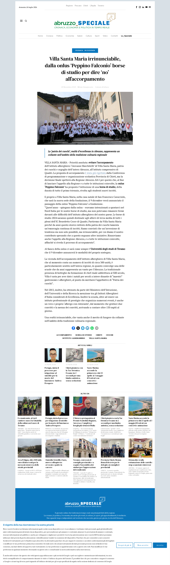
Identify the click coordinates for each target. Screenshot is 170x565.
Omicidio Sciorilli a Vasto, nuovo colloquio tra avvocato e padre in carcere (56, 464)
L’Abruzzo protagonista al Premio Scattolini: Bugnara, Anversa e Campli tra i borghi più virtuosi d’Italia (84, 422)
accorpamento (64, 335)
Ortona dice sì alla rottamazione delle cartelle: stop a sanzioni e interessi (140, 462)
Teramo (101, 6)
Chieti (85, 6)
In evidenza (89, 50)
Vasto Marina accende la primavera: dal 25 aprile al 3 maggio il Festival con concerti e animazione (95, 376)
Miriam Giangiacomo (85, 87)
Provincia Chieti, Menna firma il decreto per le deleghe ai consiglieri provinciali (111, 464)
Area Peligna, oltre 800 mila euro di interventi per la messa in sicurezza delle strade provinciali (29, 464)
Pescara (78, 6)
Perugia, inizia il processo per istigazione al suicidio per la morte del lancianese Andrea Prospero (53, 376)
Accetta (160, 545)
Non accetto (143, 545)
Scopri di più (123, 545)
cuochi (109, 335)
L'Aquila (93, 6)
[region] (85, 543)
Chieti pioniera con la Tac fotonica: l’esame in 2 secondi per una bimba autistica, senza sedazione (74, 374)
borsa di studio (84, 335)
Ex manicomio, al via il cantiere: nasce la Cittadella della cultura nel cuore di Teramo (29, 422)
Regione (69, 6)
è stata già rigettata (95, 172)
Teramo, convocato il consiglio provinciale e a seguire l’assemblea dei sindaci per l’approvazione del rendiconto (84, 465)
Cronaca (79, 50)
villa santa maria (98, 338)
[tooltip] (136, 7)
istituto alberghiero (74, 338)
